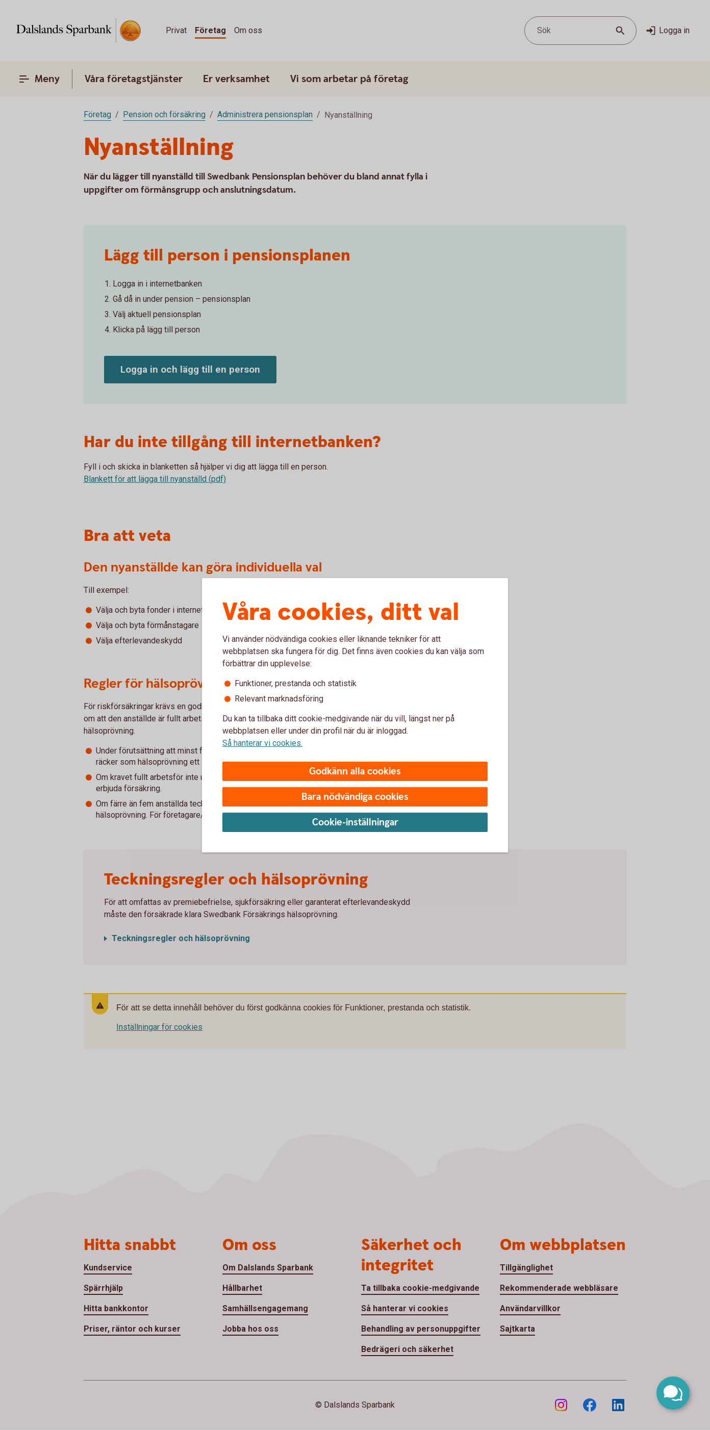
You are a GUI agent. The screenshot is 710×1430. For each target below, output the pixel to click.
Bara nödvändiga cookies (355, 797)
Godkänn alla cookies (355, 771)
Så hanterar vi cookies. (262, 743)
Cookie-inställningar (355, 822)
